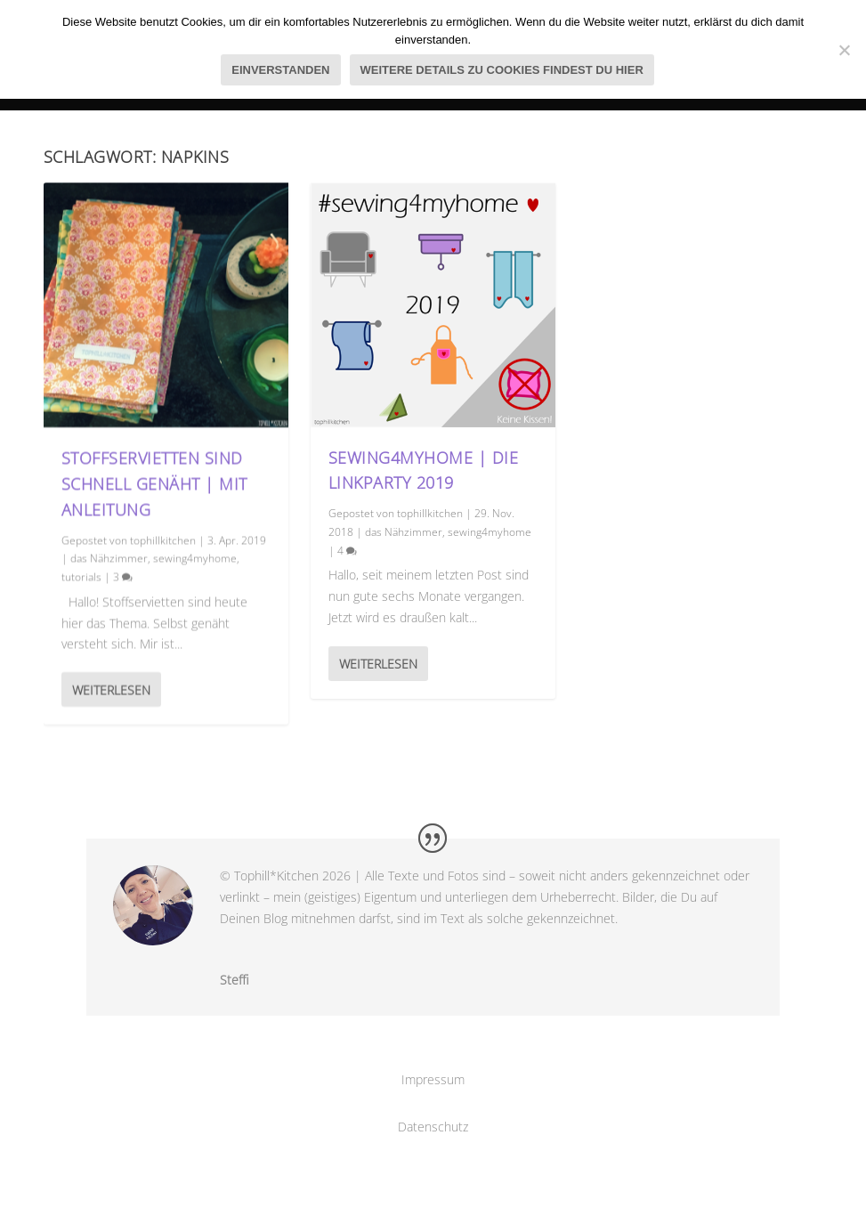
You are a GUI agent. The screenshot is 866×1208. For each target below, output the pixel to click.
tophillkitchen (163, 539)
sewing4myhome (195, 557)
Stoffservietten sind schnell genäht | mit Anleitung (154, 483)
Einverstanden (280, 70)
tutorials (81, 576)
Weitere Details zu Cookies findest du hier (501, 70)
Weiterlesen (111, 689)
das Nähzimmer (109, 557)
